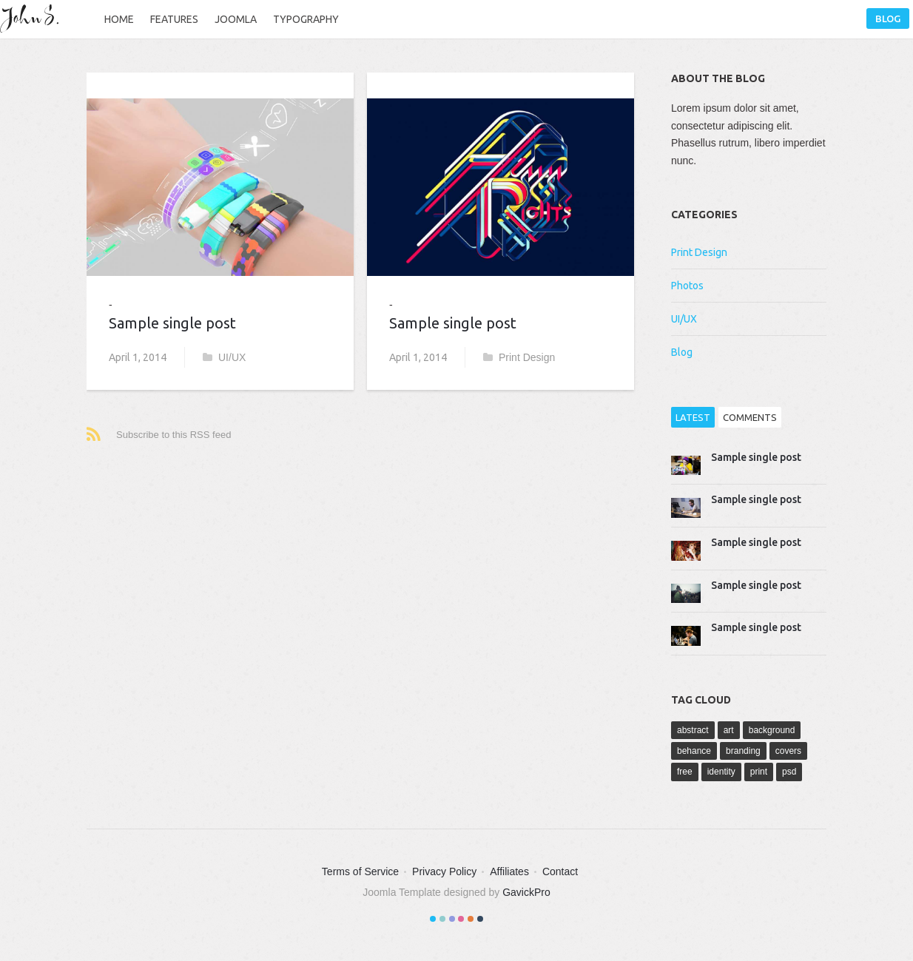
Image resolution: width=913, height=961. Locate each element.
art (729, 730)
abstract (693, 730)
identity (721, 771)
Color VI (480, 919)
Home (119, 19)
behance (694, 751)
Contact (560, 871)
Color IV (461, 919)
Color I (433, 919)
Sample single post (172, 322)
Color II (442, 919)
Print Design (519, 357)
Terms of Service (360, 871)
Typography (306, 19)
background (772, 730)
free (685, 771)
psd (789, 771)
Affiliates (509, 871)
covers (788, 751)
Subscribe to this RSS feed (173, 434)
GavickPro (526, 892)
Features (174, 19)
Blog (887, 18)
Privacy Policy (444, 871)
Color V (471, 919)
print (758, 771)
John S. (33, 18)
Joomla (236, 19)
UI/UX (224, 357)
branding (743, 751)
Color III (452, 919)
